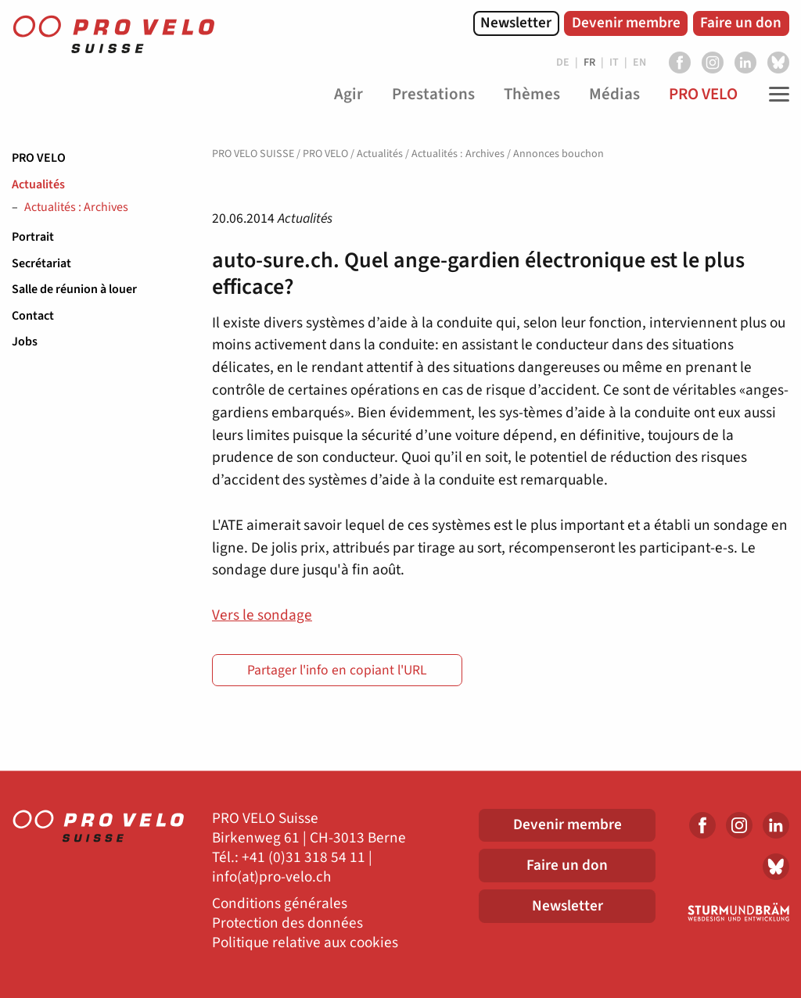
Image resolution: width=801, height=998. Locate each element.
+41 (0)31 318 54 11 (303, 857)
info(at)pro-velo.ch (271, 877)
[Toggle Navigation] (775, 94)
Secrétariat (41, 263)
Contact (33, 315)
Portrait (33, 236)
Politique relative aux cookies (305, 943)
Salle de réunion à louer (74, 289)
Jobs (25, 341)
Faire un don (740, 23)
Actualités (38, 184)
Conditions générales (279, 904)
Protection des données (287, 923)
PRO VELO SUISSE (253, 154)
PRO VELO (39, 157)
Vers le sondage (262, 615)
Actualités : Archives (76, 208)
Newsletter (515, 23)
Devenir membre (626, 23)
